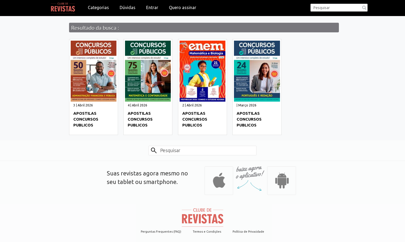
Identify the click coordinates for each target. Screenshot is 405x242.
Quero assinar (182, 7)
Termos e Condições (207, 231)
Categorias (98, 7)
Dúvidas (127, 7)
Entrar (152, 7)
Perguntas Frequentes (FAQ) (161, 231)
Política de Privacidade (248, 231)
